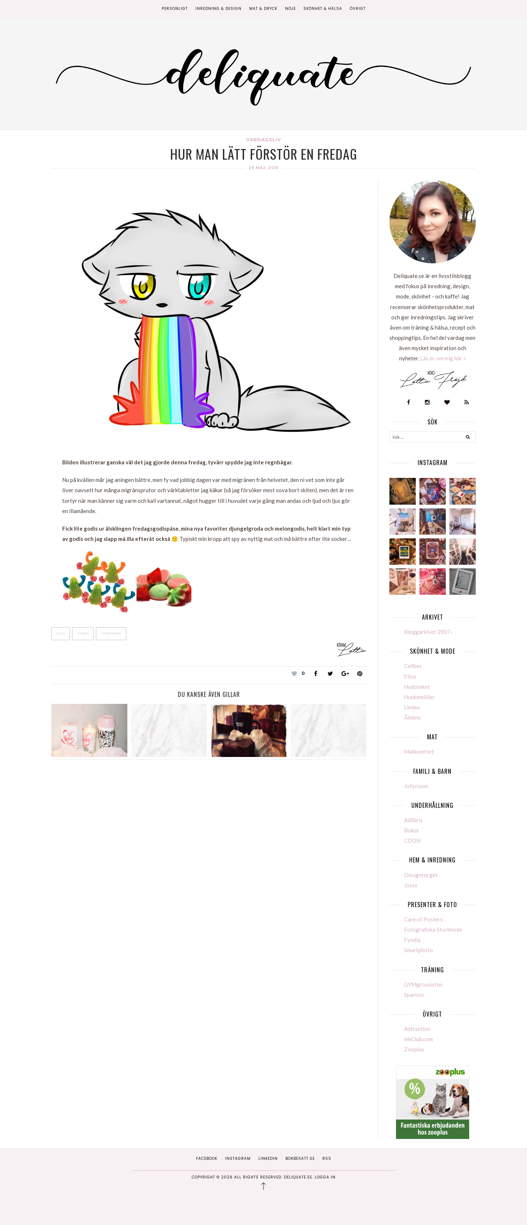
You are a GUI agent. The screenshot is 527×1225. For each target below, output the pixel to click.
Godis (60, 633)
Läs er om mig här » (443, 358)
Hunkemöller (419, 697)
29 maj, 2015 (263, 168)
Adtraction (417, 1028)
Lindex (412, 707)
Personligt (175, 8)
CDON (412, 840)
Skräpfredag (111, 633)
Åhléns (412, 717)
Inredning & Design (218, 8)
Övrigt (358, 8)
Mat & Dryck (263, 8)
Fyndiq (412, 939)
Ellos (410, 676)
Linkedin (268, 1158)
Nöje (290, 8)
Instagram (238, 1158)
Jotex (411, 885)
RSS (326, 1158)
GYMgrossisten (423, 984)
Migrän (83, 633)
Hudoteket (417, 686)
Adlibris (413, 820)
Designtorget (421, 875)
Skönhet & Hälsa (322, 8)
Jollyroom (416, 786)
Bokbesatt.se (300, 1158)
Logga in (325, 1177)
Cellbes (413, 665)
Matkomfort (419, 751)
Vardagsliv (263, 139)
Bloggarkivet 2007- (428, 631)
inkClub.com (418, 1039)
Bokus (411, 830)
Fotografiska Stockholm (433, 929)
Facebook (206, 1158)
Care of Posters (423, 919)
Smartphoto (418, 950)
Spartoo (414, 994)
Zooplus (414, 1049)
